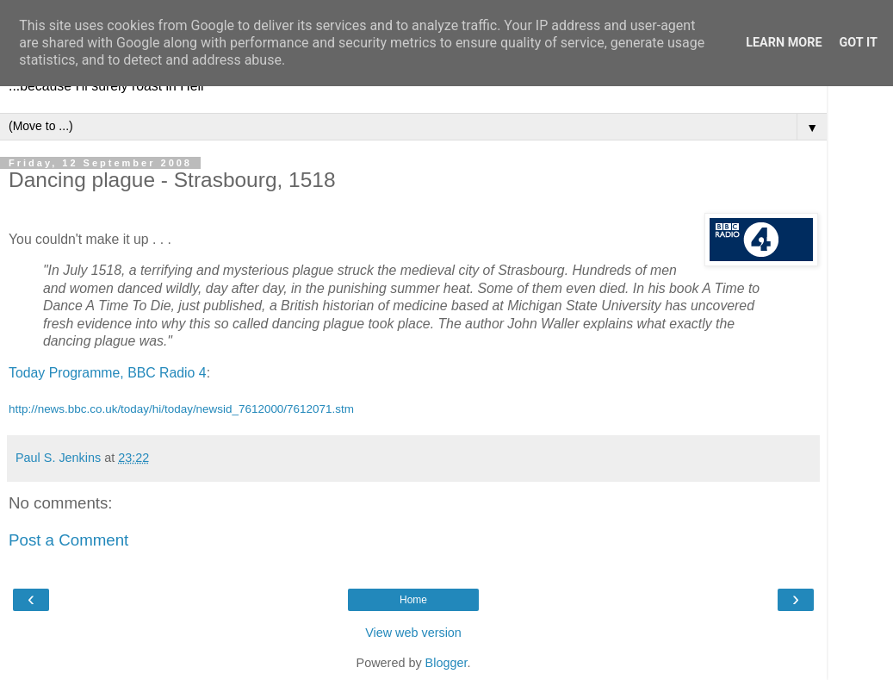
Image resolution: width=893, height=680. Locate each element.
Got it (858, 42)
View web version (413, 632)
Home (413, 600)
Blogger (446, 663)
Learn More (784, 42)
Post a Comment (68, 540)
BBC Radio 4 (167, 372)
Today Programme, (66, 372)
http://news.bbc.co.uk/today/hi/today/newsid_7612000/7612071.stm (181, 408)
